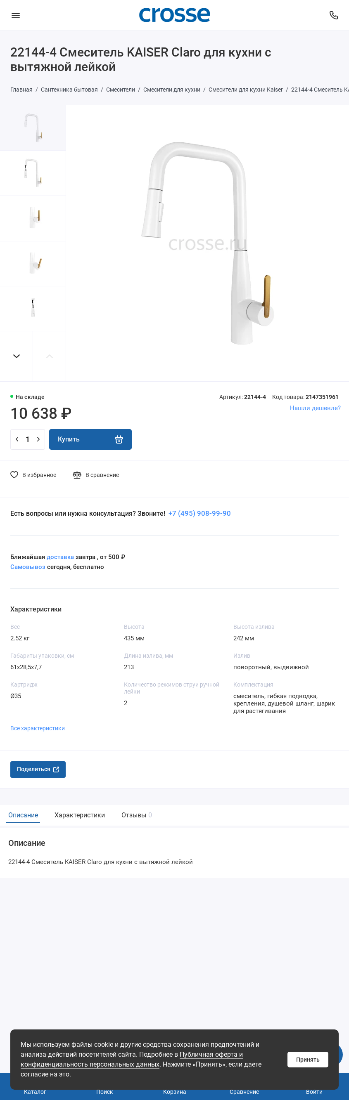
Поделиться (38, 769)
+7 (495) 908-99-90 (199, 513)
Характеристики (80, 815)
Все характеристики (37, 728)
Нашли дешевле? (315, 408)
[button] (16, 356)
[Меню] (15, 15)
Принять (308, 1059)
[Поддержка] (333, 15)
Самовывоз (27, 567)
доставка (60, 557)
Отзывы (135, 815)
